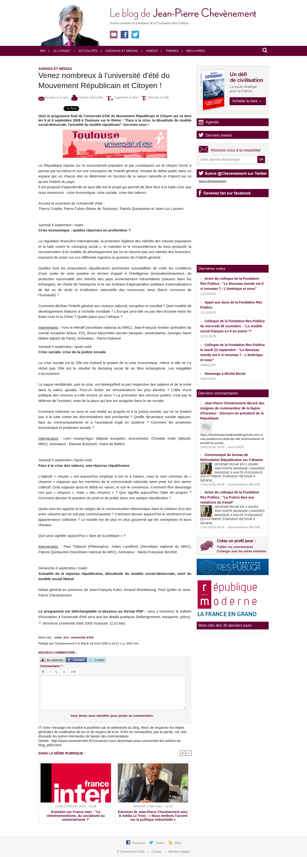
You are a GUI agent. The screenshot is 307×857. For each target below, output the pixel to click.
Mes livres (193, 51)
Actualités (86, 51)
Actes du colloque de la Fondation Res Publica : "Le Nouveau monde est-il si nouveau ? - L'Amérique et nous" (232, 284)
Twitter (160, 843)
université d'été (82, 637)
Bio (42, 51)
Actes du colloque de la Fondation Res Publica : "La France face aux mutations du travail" (229, 497)
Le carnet (60, 51)
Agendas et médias (119, 51)
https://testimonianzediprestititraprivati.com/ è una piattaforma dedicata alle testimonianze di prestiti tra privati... (232, 439)
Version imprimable (87, 97)
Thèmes (170, 51)
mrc (66, 637)
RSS (178, 843)
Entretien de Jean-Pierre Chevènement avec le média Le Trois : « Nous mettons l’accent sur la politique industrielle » (153, 815)
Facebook (139, 843)
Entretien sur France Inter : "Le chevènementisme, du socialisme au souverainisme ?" (76, 815)
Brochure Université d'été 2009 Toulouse (75, 623)
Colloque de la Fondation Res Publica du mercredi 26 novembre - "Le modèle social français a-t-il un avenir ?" (232, 326)
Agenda (212, 122)
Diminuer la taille (155, 97)
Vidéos (150, 51)
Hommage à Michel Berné (225, 374)
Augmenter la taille (122, 97)
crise (57, 637)
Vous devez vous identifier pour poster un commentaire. (112, 715)
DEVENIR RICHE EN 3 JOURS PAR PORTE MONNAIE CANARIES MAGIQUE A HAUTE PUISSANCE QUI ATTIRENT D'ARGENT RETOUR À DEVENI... (232, 472)
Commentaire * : (52, 666)
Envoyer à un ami (53, 97)
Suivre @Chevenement (212, 181)
